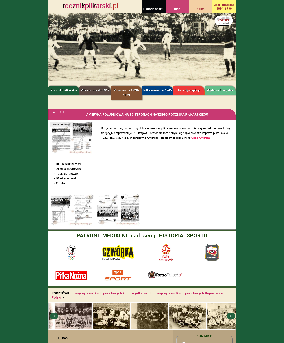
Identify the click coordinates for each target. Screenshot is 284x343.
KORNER (224, 21)
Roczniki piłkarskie (64, 90)
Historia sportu (153, 9)
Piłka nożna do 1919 (95, 90)
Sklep (201, 9)
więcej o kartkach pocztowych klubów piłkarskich (114, 293)
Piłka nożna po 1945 (157, 90)
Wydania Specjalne (220, 90)
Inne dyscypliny (189, 90)
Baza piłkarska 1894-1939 (224, 6)
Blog (177, 9)
